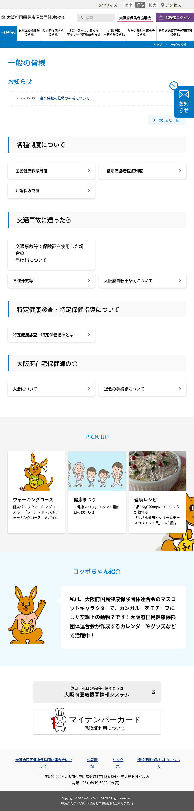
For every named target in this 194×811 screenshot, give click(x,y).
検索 (81, 17)
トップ (157, 44)
